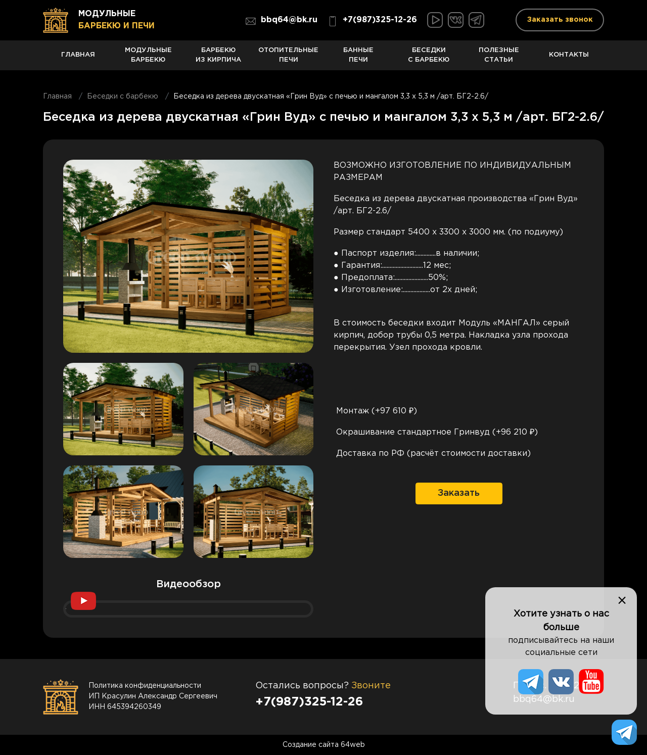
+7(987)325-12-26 (372, 21)
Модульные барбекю (148, 59)
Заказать (459, 493)
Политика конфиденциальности (144, 686)
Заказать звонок (560, 20)
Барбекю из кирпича (218, 59)
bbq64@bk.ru (281, 21)
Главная (78, 61)
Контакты (569, 61)
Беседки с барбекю (429, 59)
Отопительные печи (288, 59)
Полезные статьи (499, 59)
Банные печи (359, 59)
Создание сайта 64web (324, 745)
